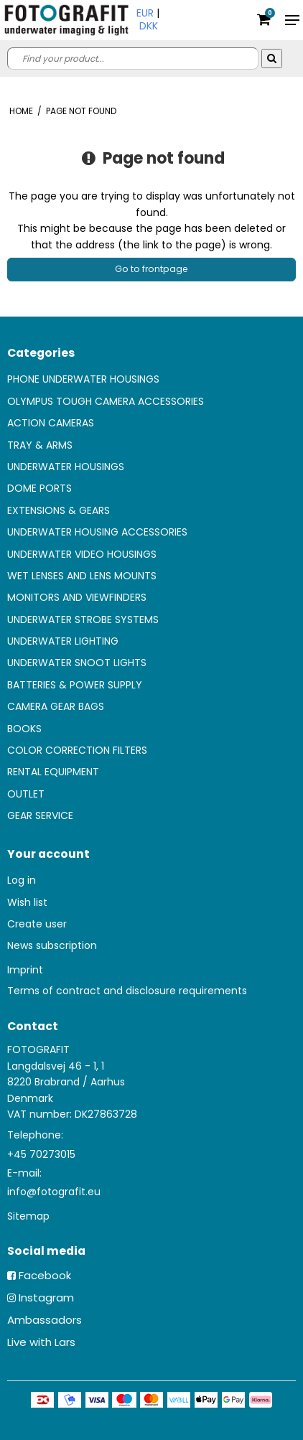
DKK (148, 26)
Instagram (46, 1297)
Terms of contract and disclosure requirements (127, 990)
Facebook (45, 1275)
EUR (145, 13)
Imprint (25, 970)
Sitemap (28, 1216)
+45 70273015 (41, 1154)
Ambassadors (44, 1319)
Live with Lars (41, 1342)
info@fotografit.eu (54, 1191)
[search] (132, 58)
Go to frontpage (151, 269)
